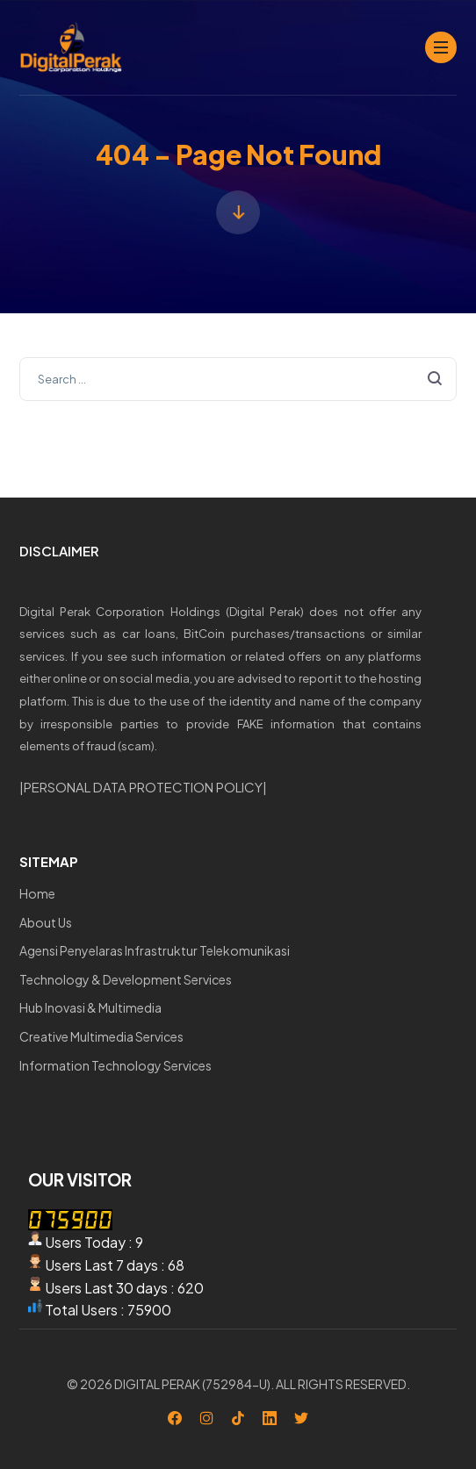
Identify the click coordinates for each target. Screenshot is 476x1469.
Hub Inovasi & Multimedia (90, 1007)
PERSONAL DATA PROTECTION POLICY (143, 786)
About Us (45, 922)
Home (37, 893)
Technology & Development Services (125, 979)
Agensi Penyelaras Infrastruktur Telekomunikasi (154, 950)
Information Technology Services (115, 1065)
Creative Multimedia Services (101, 1036)
